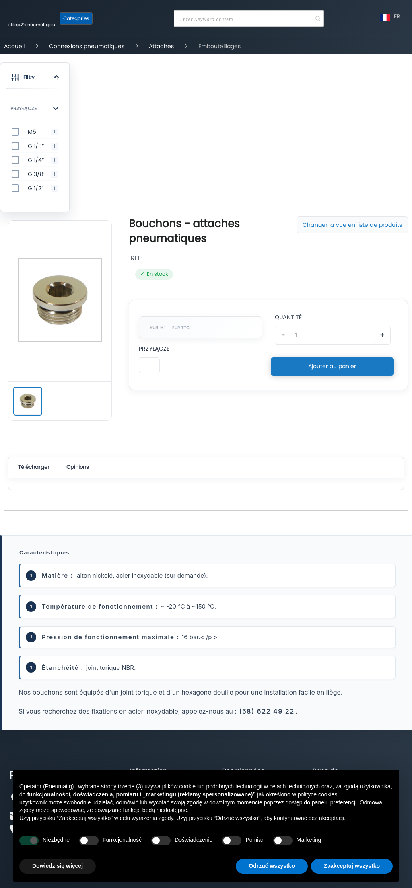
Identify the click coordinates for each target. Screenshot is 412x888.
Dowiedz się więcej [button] (57, 866)
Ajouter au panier (332, 366)
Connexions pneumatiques (87, 46)
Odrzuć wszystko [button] (272, 866)
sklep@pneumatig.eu (31, 24)
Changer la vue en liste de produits (352, 225)
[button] (34, 79)
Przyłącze (154, 349)
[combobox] (249, 18)
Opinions (77, 467)
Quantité (288, 317)
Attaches (162, 46)
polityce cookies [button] (318, 794)
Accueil (15, 46)
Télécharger (33, 467)
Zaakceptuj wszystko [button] (352, 866)
